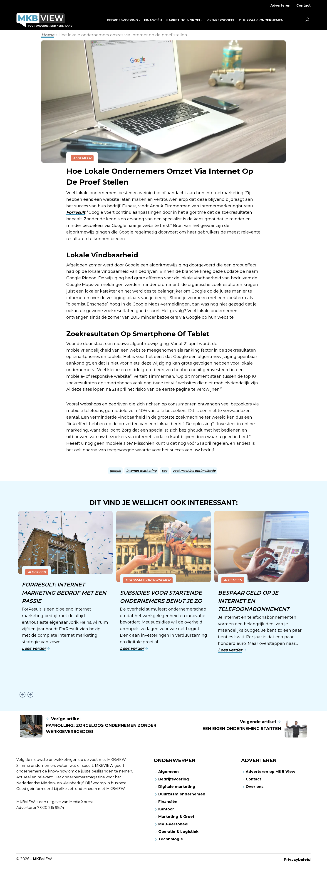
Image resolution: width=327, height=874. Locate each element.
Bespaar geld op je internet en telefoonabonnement (254, 600)
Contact (303, 5)
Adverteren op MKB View (270, 771)
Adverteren (280, 5)
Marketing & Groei (176, 816)
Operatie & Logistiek (178, 831)
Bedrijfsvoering (173, 778)
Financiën (167, 801)
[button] (307, 20)
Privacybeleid (297, 859)
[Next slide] (30, 694)
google (115, 470)
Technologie (170, 838)
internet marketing (141, 470)
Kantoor (166, 808)
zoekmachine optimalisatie (194, 470)
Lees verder (36, 647)
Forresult (75, 212)
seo (164, 470)
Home (47, 34)
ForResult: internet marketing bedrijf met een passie (64, 592)
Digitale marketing (176, 786)
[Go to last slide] (22, 694)
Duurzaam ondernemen (148, 580)
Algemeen (82, 158)
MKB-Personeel (173, 823)
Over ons (254, 786)
